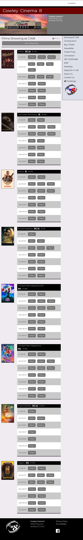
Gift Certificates (71, 59)
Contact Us (69, 77)
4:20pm (41, 184)
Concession (69, 55)
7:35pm (41, 177)
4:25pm (32, 234)
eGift (66, 63)
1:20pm (32, 184)
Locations (72, 3)
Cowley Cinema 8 (22, 10)
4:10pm (41, 241)
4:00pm (41, 127)
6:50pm (41, 418)
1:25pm (31, 475)
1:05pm (32, 361)
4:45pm (32, 294)
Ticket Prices (69, 52)
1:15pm (31, 64)
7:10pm (50, 248)
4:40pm (32, 468)
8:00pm (51, 57)
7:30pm (42, 57)
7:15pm (50, 64)
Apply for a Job (71, 70)
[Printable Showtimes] (56, 38)
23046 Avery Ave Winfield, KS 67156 (55, 19)
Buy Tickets (69, 44)
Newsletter (69, 48)
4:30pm (32, 57)
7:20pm (51, 184)
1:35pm (32, 418)
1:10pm (31, 241)
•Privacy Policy (61, 521)
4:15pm (40, 64)
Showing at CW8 (71, 37)
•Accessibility (61, 524)
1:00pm (32, 127)
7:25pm (41, 255)
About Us (68, 74)
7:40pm (42, 468)
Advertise (68, 66)
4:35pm (32, 177)
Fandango (70, 81)
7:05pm (51, 361)
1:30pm (32, 301)
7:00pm (51, 127)
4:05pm (41, 361)
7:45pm (32, 70)
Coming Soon (70, 41)
